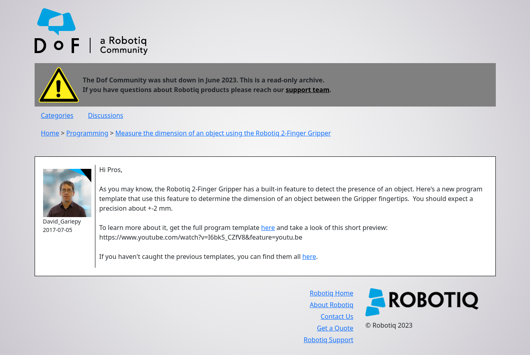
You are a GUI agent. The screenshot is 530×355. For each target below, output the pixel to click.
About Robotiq (331, 304)
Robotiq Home (331, 293)
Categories (57, 115)
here (268, 227)
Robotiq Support (328, 339)
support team (308, 89)
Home (50, 133)
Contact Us (337, 316)
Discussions (106, 115)
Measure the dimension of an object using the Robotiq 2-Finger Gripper (223, 133)
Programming (87, 133)
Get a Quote (335, 328)
